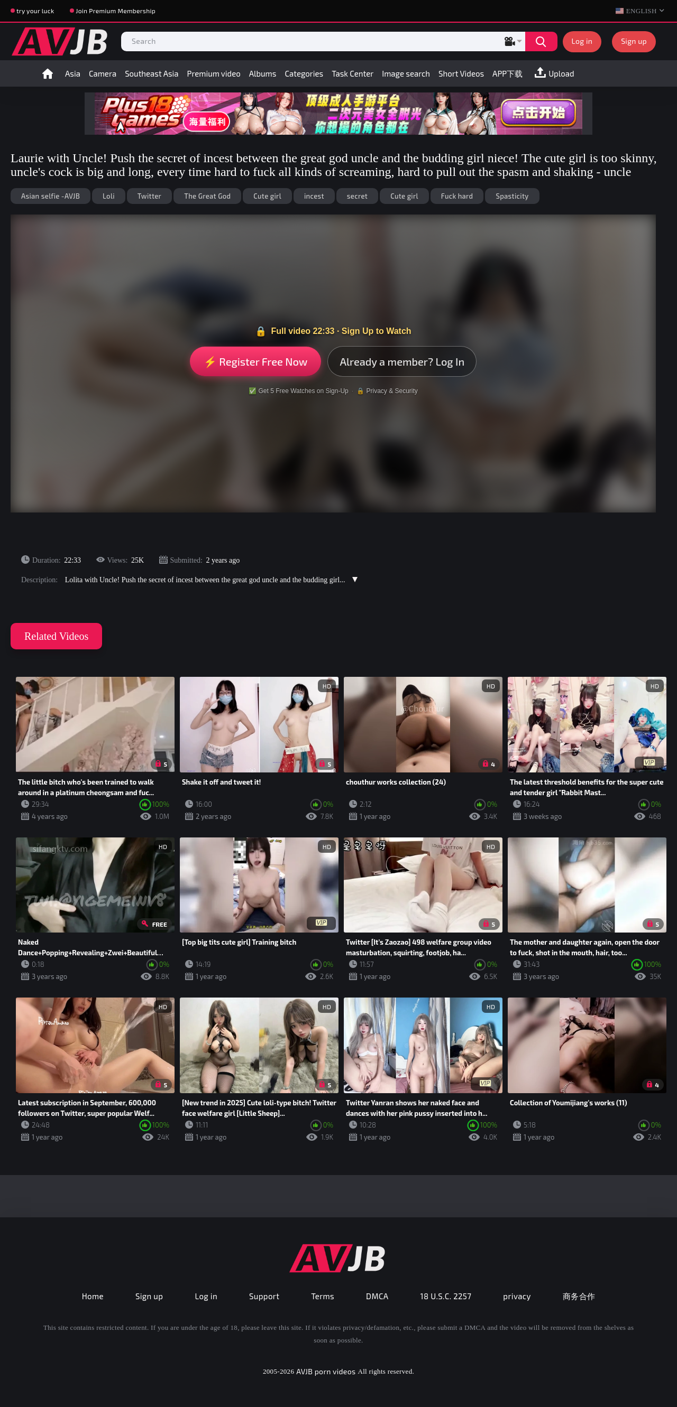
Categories (304, 73)
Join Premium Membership (115, 10)
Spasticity (512, 196)
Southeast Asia (151, 73)
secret (357, 196)
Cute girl (267, 196)
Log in (582, 40)
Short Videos (461, 73)
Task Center (352, 73)
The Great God (207, 196)
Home (47, 73)
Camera (102, 73)
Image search (406, 73)
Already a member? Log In (402, 361)
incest (314, 196)
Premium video (214, 73)
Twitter (149, 196)
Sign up (634, 40)
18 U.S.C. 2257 (446, 1296)
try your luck (35, 10)
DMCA (377, 1296)
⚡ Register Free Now (256, 361)
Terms (322, 1296)
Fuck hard (457, 196)
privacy (516, 1296)
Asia (72, 73)
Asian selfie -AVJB (50, 196)
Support (264, 1296)
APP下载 (507, 73)
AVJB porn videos (325, 1371)
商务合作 (579, 1296)
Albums (263, 73)
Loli (109, 196)
